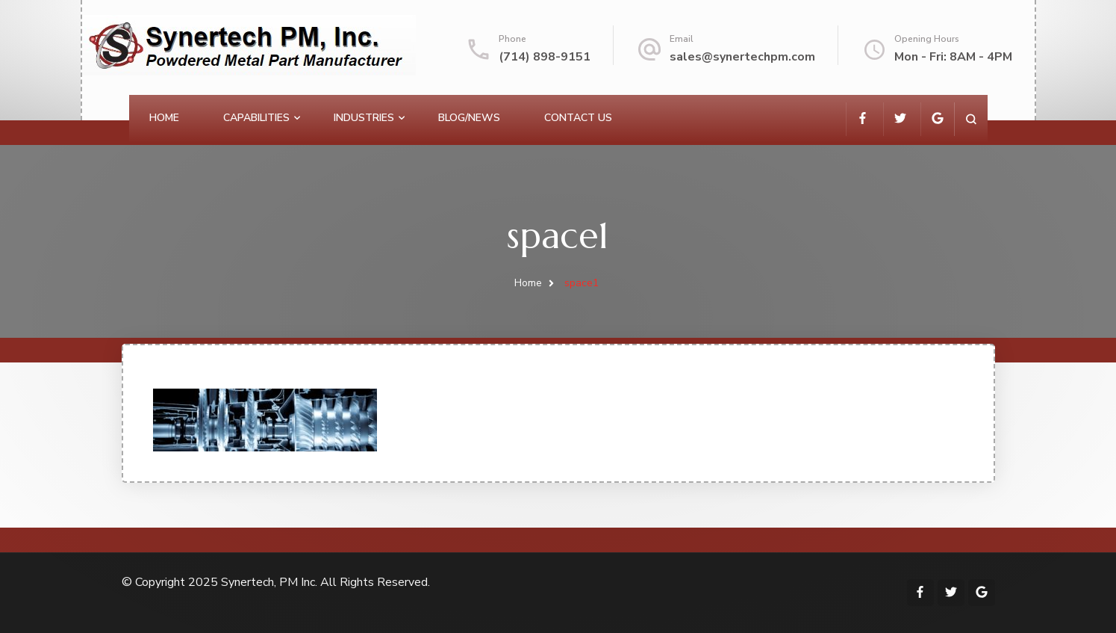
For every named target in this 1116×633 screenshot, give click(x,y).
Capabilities (256, 118)
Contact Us (578, 118)
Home (164, 118)
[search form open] (971, 119)
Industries (364, 118)
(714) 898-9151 (544, 57)
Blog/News (469, 118)
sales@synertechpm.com (742, 57)
